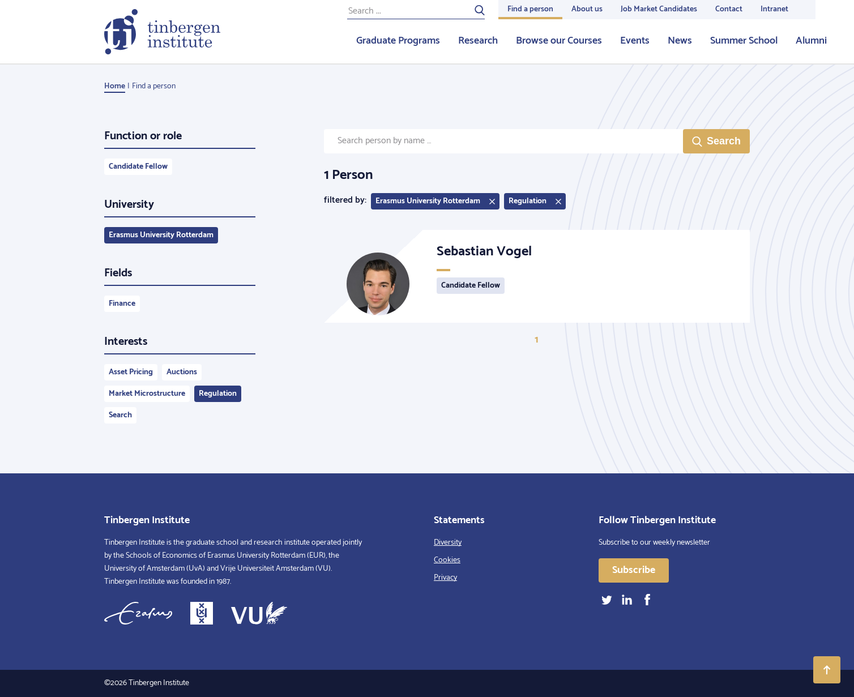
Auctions (181, 372)
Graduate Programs (398, 40)
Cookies (447, 560)
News (680, 40)
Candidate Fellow (138, 166)
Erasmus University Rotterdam (161, 235)
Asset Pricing (131, 372)
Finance (122, 303)
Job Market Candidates (659, 9)
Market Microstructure (147, 393)
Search (120, 415)
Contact (728, 9)
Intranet (774, 9)
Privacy (445, 577)
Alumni (811, 40)
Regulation (218, 393)
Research (478, 40)
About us (587, 9)
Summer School (744, 40)
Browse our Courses (559, 40)
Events (635, 40)
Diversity (448, 542)
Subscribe (633, 570)
